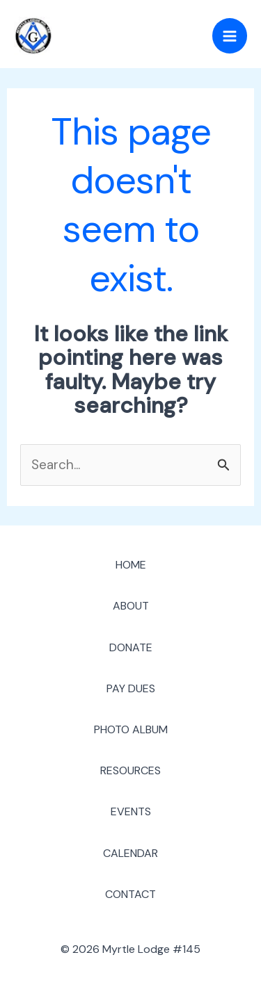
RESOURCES (130, 770)
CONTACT (130, 894)
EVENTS (131, 811)
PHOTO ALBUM (131, 729)
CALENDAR (130, 853)
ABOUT (131, 605)
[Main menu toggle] (230, 36)
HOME (131, 564)
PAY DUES (130, 688)
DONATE (130, 647)
